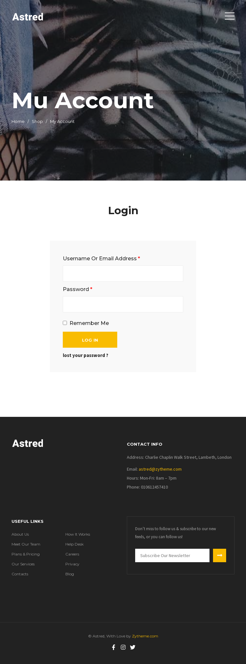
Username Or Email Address (101, 258)
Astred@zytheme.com (160, 469)
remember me (89, 323)
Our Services (23, 564)
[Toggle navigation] (229, 16)
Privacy (72, 564)
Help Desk (74, 544)
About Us (20, 534)
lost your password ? (85, 355)
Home (18, 121)
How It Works (77, 534)
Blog (69, 573)
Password (77, 289)
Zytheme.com (144, 636)
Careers (72, 554)
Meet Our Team (26, 544)
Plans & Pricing (26, 554)
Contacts (20, 573)
